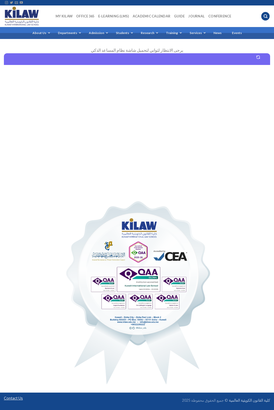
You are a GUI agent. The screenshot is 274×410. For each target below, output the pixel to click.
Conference (219, 16)
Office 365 (85, 16)
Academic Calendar (151, 16)
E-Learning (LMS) (113, 16)
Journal (196, 16)
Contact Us (13, 398)
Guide (179, 16)
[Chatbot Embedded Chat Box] (137, 124)
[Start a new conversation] (258, 57)
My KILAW (64, 16)
